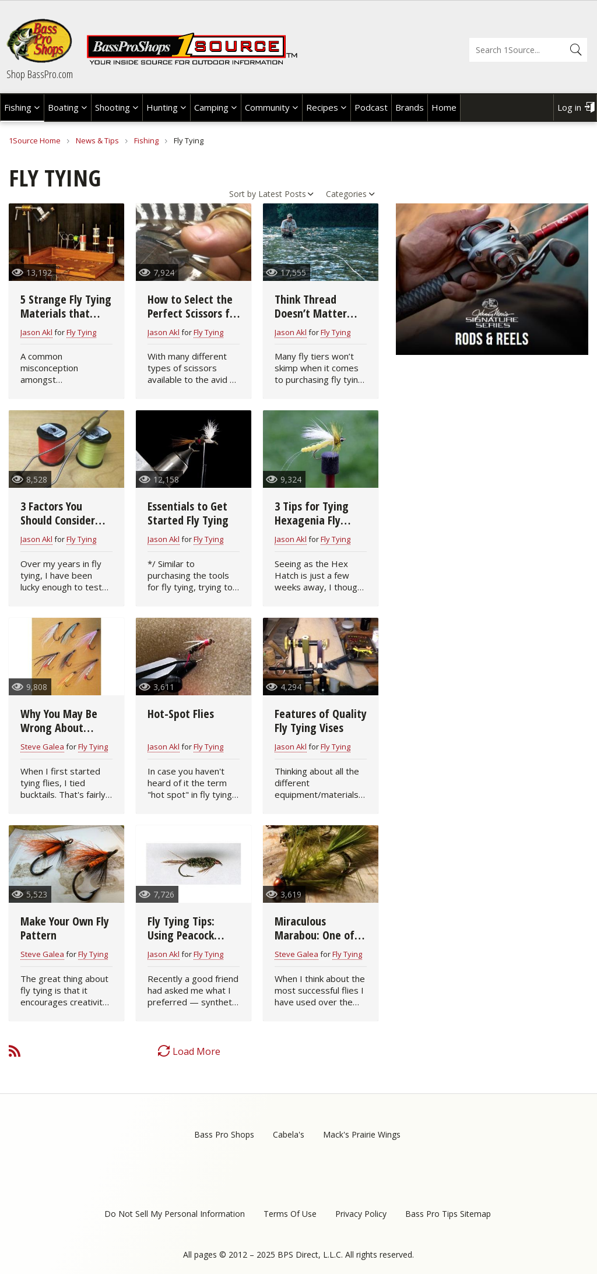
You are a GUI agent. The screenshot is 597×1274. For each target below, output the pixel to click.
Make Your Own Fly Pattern (64, 928)
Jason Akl (36, 332)
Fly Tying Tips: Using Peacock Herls (181, 935)
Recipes (322, 107)
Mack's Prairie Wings (362, 1134)
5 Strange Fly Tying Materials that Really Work (65, 313)
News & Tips (97, 140)
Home (443, 107)
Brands (409, 107)
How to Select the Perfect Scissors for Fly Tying (194, 313)
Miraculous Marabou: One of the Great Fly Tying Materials (320, 942)
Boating (63, 107)
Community (267, 107)
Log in (569, 107)
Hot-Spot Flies (181, 714)
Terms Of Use (290, 1213)
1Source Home (35, 140)
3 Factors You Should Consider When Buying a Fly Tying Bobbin (63, 527)
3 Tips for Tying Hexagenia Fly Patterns (312, 520)
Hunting (162, 107)
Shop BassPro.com (39, 74)
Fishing (17, 107)
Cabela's (288, 1134)
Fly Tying (81, 332)
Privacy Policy (361, 1213)
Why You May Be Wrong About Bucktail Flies (58, 727)
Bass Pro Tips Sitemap (448, 1213)
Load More (196, 1051)
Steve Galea (42, 746)
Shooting (112, 107)
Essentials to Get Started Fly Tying (188, 513)
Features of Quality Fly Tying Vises (321, 720)
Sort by (242, 193)
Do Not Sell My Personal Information (174, 1213)
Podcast (371, 107)
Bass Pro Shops (224, 1134)
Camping (211, 107)
